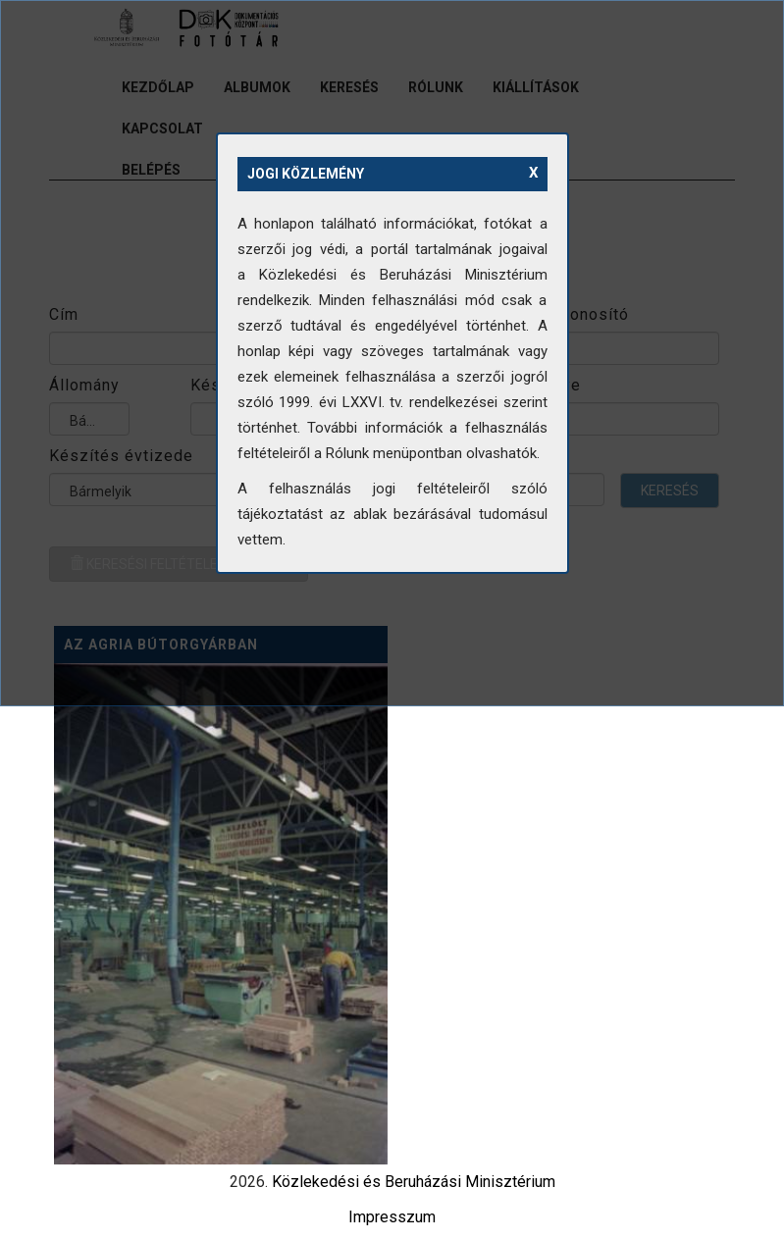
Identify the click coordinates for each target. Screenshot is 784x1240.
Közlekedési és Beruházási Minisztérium (413, 1181)
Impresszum (392, 1217)
